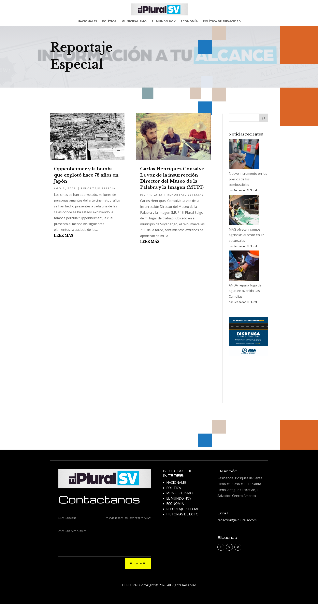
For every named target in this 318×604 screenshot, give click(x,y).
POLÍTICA (109, 21)
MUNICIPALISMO (134, 21)
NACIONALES (87, 21)
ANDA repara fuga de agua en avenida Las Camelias (245, 290)
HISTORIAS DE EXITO (182, 514)
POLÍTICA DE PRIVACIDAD (222, 21)
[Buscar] (263, 118)
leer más (63, 235)
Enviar (138, 563)
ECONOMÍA (189, 21)
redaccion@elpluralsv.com (237, 520)
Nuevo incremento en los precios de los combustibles (248, 179)
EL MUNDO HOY (164, 21)
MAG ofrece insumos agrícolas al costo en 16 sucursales (246, 235)
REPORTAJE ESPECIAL (99, 188)
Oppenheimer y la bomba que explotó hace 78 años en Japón (86, 175)
